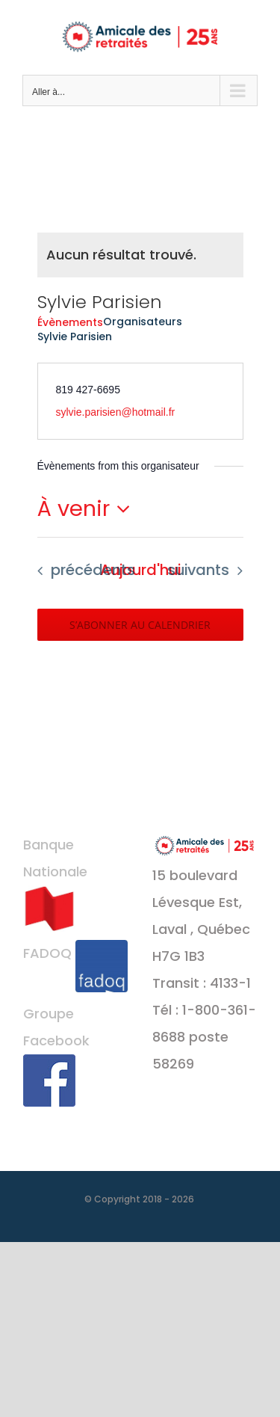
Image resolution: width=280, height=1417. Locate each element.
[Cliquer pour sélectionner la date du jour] (140, 570)
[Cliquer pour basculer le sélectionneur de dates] (88, 509)
